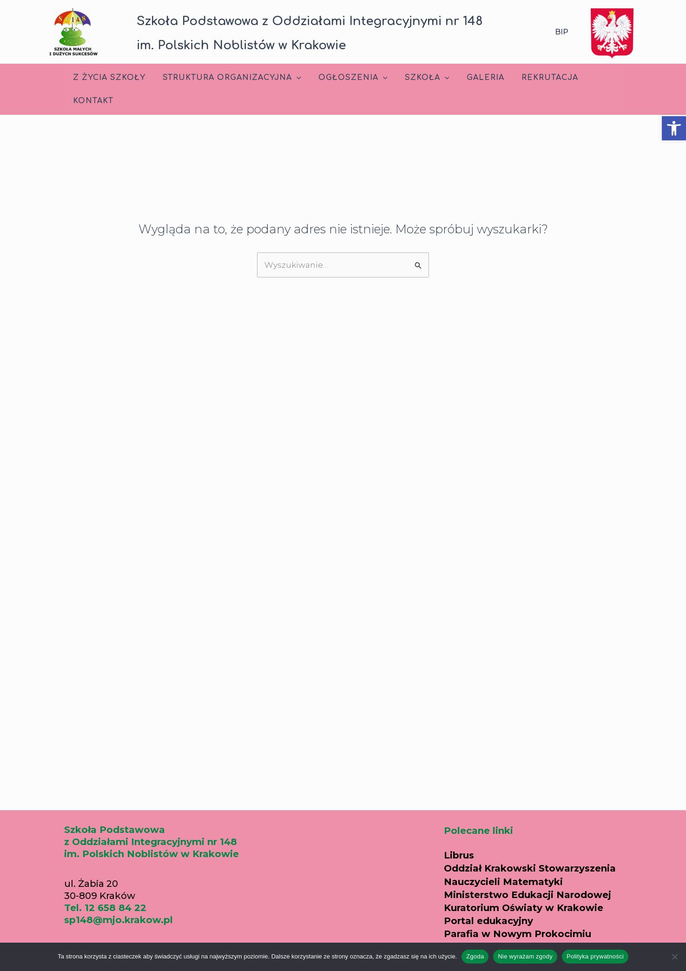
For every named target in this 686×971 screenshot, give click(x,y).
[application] (292, 77)
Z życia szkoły (108, 77)
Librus (459, 855)
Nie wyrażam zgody (525, 956)
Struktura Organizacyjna (228, 77)
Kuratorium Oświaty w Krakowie (523, 907)
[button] (674, 128)
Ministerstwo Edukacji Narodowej (527, 894)
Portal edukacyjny (488, 920)
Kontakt (92, 101)
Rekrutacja (536, 77)
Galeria (474, 77)
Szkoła (418, 77)
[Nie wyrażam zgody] (674, 956)
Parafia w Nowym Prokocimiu (517, 933)
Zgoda (475, 956)
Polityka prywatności (595, 956)
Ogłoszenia (347, 77)
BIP (561, 31)
